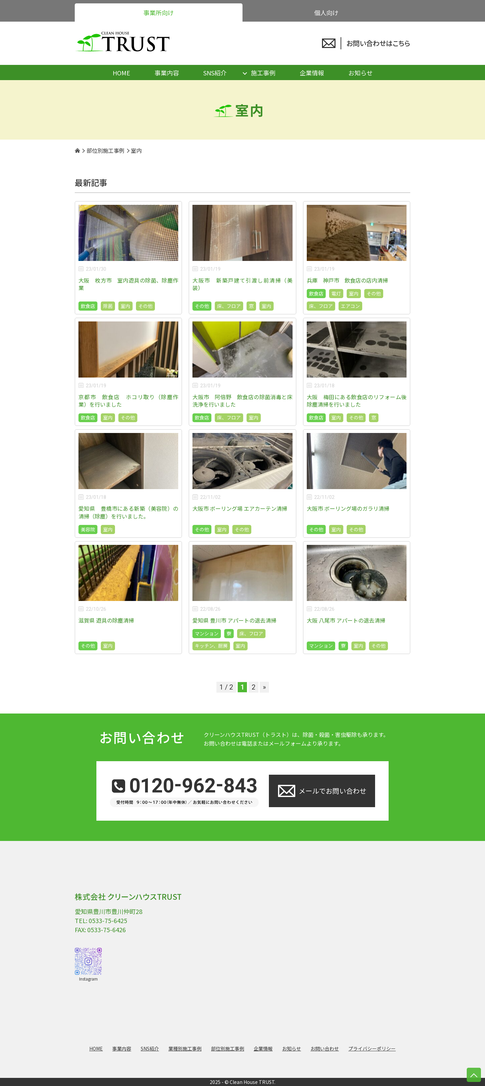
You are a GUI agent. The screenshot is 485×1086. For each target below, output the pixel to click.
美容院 (88, 529)
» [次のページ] (264, 687)
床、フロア (229, 306)
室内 (125, 306)
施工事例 (263, 72)
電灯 (336, 293)
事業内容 (167, 72)
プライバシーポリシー (372, 1048)
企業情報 (312, 72)
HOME (121, 72)
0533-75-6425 (108, 920)
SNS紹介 (215, 72)
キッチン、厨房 (211, 645)
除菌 (108, 306)
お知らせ (360, 72)
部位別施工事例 (227, 1048)
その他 (145, 306)
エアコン (350, 306)
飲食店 (88, 306)
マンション (206, 633)
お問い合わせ (324, 1048)
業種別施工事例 (185, 1048)
